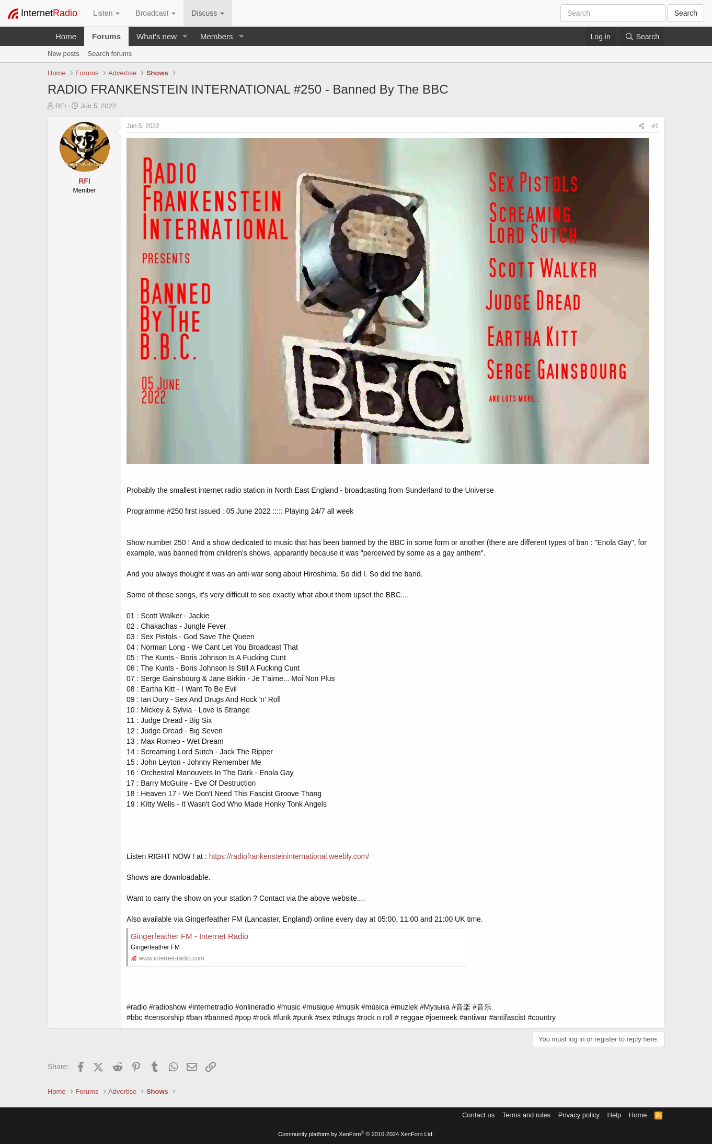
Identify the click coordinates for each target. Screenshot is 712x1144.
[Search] (641, 36)
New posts (63, 54)
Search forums (110, 54)
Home (65, 36)
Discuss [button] (207, 13)
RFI (60, 106)
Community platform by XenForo (356, 1134)
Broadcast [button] (155, 13)
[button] (185, 36)
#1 (655, 126)
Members (216, 36)
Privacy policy (579, 1115)
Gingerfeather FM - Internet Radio (189, 936)
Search (685, 13)
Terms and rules (526, 1115)
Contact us (478, 1115)
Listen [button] (106, 13)
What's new (156, 36)
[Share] (641, 126)
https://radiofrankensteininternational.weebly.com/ (289, 856)
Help (614, 1115)
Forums (106, 36)
